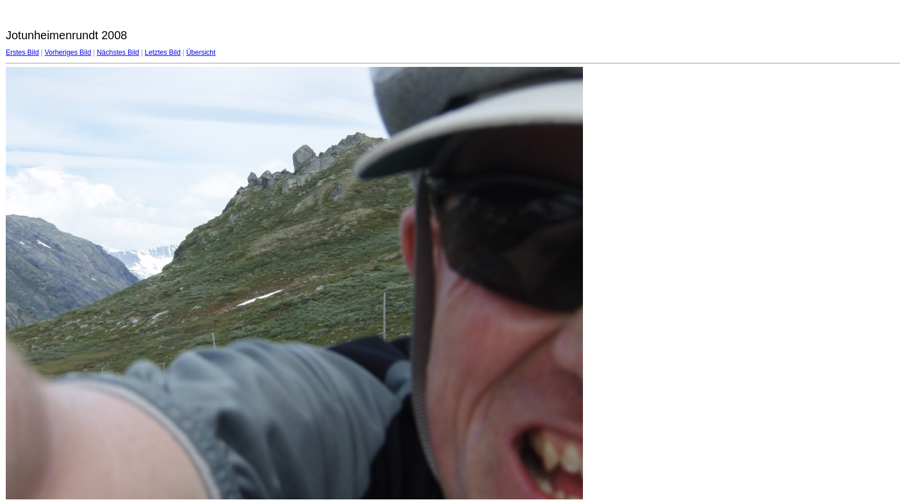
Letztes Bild (163, 52)
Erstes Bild (22, 52)
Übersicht (201, 52)
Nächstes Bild (118, 52)
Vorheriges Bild (67, 52)
